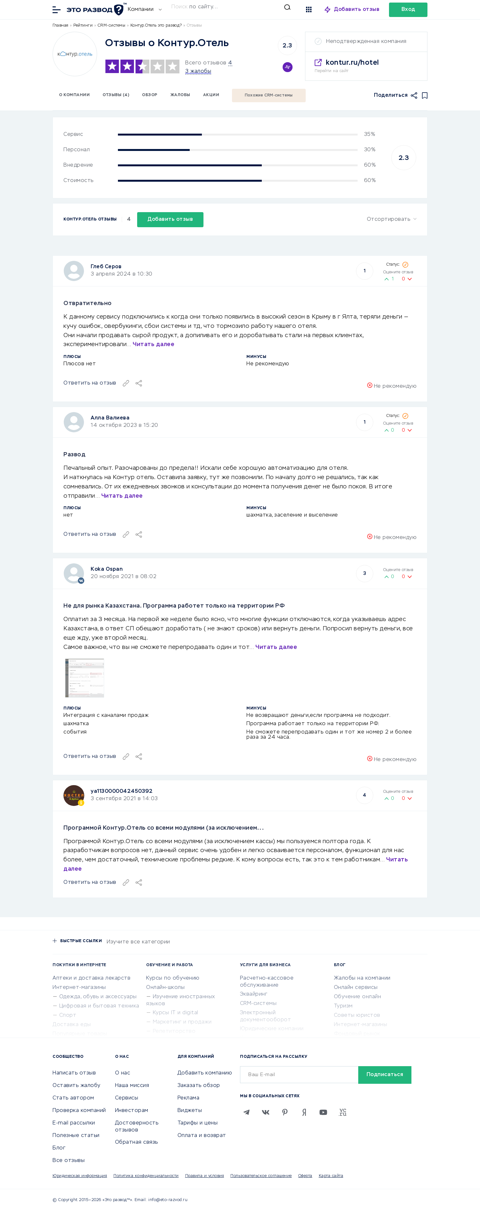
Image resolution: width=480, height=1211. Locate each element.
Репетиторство (174, 1031)
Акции (211, 95)
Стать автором (73, 1098)
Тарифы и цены (198, 1123)
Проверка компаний (79, 1110)
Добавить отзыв (356, 9)
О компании (74, 95)
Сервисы (126, 1098)
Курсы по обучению (173, 978)
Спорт (68, 1015)
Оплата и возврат (202, 1135)
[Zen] (304, 1112)
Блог (59, 1148)
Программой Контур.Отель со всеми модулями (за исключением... (163, 828)
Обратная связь (136, 1142)
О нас (122, 1073)
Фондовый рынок (357, 1034)
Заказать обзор (199, 1085)
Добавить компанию (205, 1073)
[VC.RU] (342, 1112)
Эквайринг (254, 994)
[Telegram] (246, 1112)
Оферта (305, 1176)
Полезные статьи (76, 1135)
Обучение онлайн (357, 996)
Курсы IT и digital (175, 1013)
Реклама (189, 1098)
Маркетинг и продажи (182, 1022)
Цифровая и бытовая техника (99, 1006)
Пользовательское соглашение (261, 1176)
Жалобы (180, 95)
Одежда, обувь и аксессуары (98, 996)
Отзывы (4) (116, 95)
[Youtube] (323, 1112)
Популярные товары (80, 1034)
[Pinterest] (284, 1112)
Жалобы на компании (362, 978)
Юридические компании (272, 1029)
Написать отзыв (74, 1073)
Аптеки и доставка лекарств (91, 978)
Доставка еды (72, 1024)
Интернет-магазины (79, 987)
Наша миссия (132, 1085)
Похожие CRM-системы (269, 95)
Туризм (343, 1006)
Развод (74, 455)
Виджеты (190, 1110)
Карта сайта (331, 1176)
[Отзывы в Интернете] (96, 9)
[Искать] (231, 7)
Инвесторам (131, 1110)
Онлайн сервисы (356, 987)
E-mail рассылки (74, 1123)
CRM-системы (258, 1003)
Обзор (150, 95)
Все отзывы (69, 1160)
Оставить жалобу (77, 1085)
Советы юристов (357, 1015)
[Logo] (75, 54)
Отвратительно (87, 303)
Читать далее (153, 344)
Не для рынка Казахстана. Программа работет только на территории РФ (174, 606)
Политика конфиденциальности (146, 1176)
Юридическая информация (80, 1176)
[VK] (265, 1112)
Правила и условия (204, 1176)
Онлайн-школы (165, 987)
